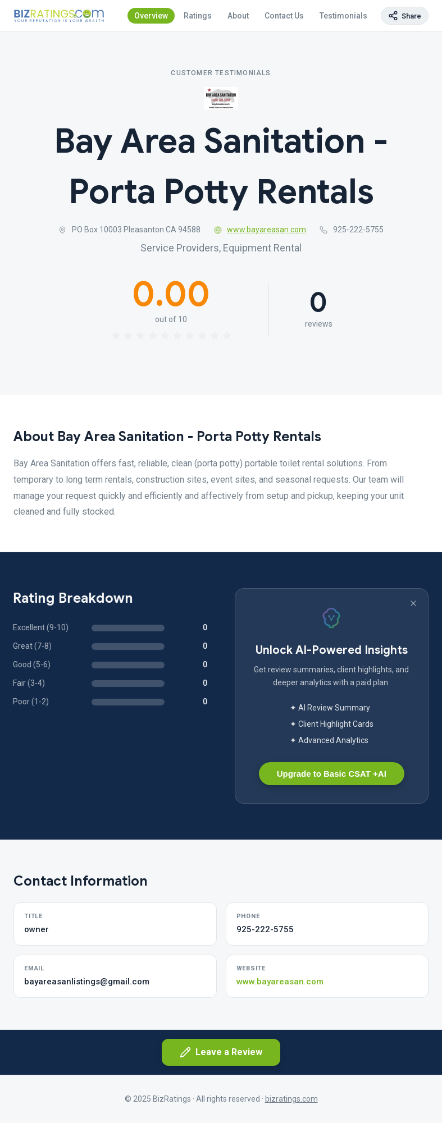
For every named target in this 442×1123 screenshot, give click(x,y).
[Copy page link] (405, 16)
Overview (151, 15)
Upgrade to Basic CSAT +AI (331, 773)
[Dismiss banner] (413, 603)
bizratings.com (291, 1098)
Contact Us (284, 15)
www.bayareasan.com (260, 229)
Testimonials (343, 15)
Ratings (198, 15)
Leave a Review (221, 1052)
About (238, 15)
